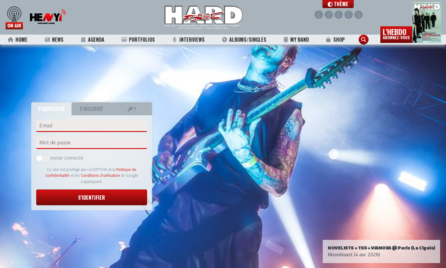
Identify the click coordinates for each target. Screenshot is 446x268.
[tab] (132, 108)
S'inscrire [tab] (91, 109)
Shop (335, 39)
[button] (340, 4)
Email (45, 125)
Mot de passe (55, 142)
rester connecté (59, 157)
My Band (296, 39)
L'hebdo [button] (396, 33)
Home (17, 39)
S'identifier (91, 197)
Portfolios (138, 39)
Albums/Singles (244, 39)
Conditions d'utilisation (100, 175)
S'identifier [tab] (51, 109)
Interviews (188, 39)
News (53, 39)
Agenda (92, 39)
